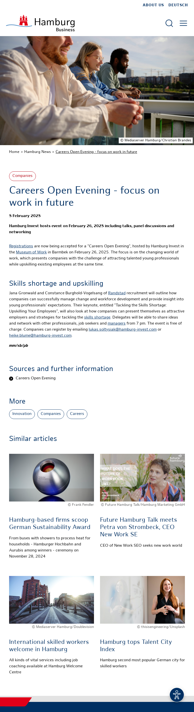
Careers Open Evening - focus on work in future (96, 152)
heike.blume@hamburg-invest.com (40, 336)
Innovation (22, 414)
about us (153, 5)
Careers (77, 414)
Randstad (117, 293)
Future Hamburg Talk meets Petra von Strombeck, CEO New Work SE (138, 527)
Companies (22, 176)
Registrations (21, 246)
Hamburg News (37, 152)
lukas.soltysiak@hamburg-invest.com (123, 330)
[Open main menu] (183, 23)
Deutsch (178, 5)
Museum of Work (31, 252)
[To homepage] (40, 23)
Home (14, 152)
